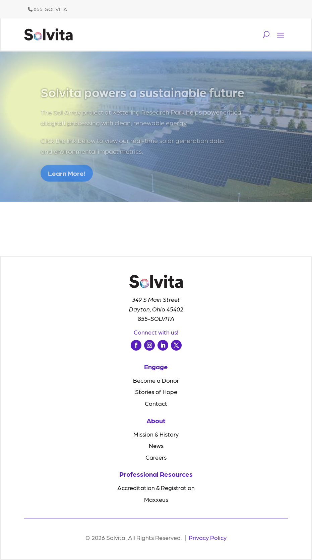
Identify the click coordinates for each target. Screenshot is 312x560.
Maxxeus (156, 499)
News (156, 445)
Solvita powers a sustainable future (143, 96)
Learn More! (66, 178)
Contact (156, 403)
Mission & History (156, 434)
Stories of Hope (156, 391)
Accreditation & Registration (156, 487)
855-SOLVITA (47, 9)
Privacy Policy (208, 537)
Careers (156, 457)
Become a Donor (156, 380)
